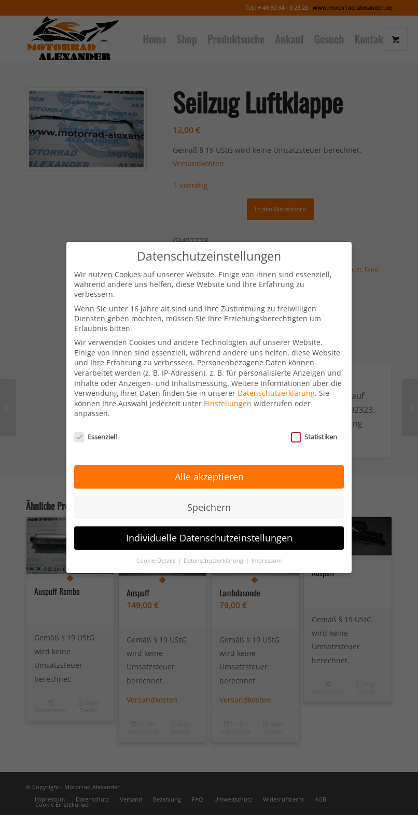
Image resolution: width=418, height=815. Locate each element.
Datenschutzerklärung (276, 380)
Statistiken (314, 423)
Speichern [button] (209, 494)
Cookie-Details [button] (156, 547)
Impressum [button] (267, 547)
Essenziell (95, 423)
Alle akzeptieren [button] (209, 463)
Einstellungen (228, 390)
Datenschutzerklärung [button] (214, 547)
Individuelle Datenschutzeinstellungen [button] (209, 524)
